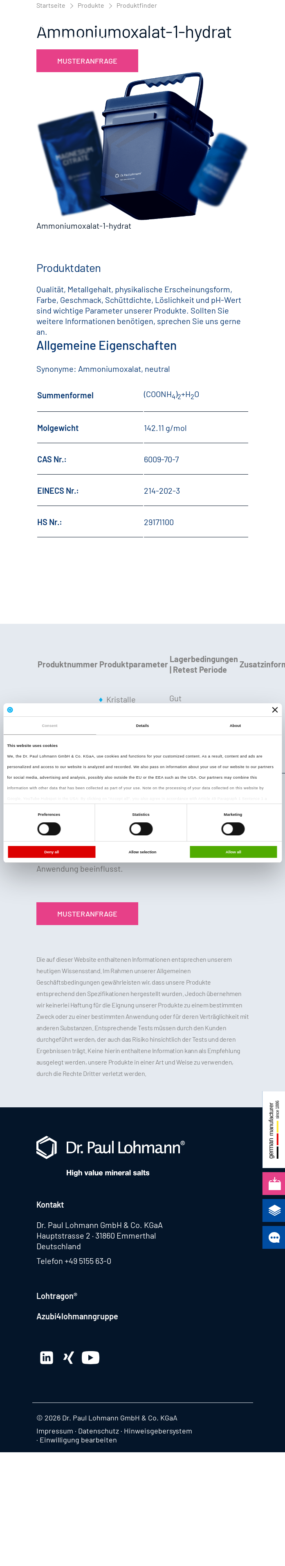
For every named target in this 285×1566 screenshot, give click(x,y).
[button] (241, 26)
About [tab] (235, 726)
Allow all (233, 852)
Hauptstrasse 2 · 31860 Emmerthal (96, 1235)
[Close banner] (275, 710)
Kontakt (50, 1204)
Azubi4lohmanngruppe (77, 1316)
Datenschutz (98, 1430)
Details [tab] (142, 726)
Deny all (51, 852)
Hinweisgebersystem (158, 1430)
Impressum (54, 1430)
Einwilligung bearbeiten (78, 1439)
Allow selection (142, 852)
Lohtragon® (56, 1296)
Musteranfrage (87, 60)
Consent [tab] (49, 726)
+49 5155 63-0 (88, 1261)
